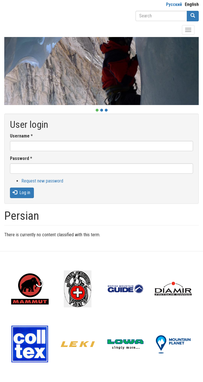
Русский (174, 4)
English (192, 4)
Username (21, 136)
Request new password (42, 181)
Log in (21, 192)
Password (21, 158)
